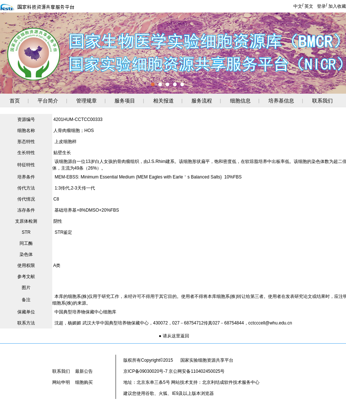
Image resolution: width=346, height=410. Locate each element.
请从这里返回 (176, 335)
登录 (321, 6)
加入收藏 (337, 6)
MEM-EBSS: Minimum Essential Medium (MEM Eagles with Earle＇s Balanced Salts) (138, 177)
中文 (297, 6)
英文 (308, 6)
